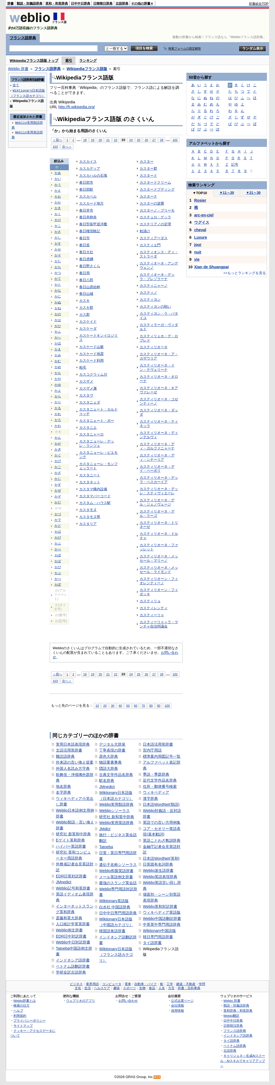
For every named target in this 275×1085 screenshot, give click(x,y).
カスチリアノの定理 (155, 224)
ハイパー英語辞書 (71, 846)
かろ (58, 420)
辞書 (10, 3)
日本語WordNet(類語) (161, 804)
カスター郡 (148, 168)
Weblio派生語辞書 (158, 870)
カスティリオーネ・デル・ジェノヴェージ (157, 502)
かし (58, 238)
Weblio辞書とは (24, 1000)
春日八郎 (86, 280)
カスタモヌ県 (89, 517)
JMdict (104, 829)
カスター (147, 161)
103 (55, 146)
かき (58, 208)
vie (197, 259)
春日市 (84, 238)
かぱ (58, 561)
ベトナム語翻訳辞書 (73, 966)
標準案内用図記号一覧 (161, 756)
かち (58, 267)
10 (97, 705)
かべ (58, 549)
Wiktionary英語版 (113, 901)
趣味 (116, 988)
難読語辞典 (65, 756)
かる (58, 408)
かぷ (58, 573)
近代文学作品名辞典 (160, 780)
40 (120, 705)
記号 (234, 164)
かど (58, 526)
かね (58, 308)
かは (58, 320)
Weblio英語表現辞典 (160, 876)
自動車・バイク (145, 984)
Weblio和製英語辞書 (116, 871)
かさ (58, 232)
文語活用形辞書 (69, 750)
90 (158, 705)
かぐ (58, 455)
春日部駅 (86, 189)
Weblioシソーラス (114, 810)
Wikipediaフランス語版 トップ (34, 61)
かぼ (58, 555)
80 (151, 705)
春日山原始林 (89, 287)
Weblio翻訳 (231, 1015)
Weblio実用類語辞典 (116, 804)
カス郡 (84, 315)
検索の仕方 (21, 1005)
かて (58, 279)
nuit (197, 252)
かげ (58, 461)
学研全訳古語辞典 (71, 972)
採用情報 (177, 1010)
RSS (157, 1077)
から (58, 396)
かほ (58, 343)
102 (175, 139)
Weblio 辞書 (18, 69)
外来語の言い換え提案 (74, 762)
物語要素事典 (110, 762)
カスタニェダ (89, 402)
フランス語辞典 (23, 38)
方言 (171, 988)
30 (112, 705)
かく (58, 214)
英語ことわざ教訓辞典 (161, 840)
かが (58, 443)
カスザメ (86, 381)
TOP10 (200, 193)
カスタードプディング (157, 189)
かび (58, 537)
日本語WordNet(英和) (161, 858)
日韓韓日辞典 (103, 3)
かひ (58, 326)
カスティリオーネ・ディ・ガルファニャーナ (157, 446)
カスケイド (88, 322)
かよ (58, 391)
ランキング (88, 61)
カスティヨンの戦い (155, 306)
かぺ (58, 579)
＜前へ (57, 139)
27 (154, 139)
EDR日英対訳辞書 (71, 876)
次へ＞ (67, 146)
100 (167, 705)
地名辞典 (63, 786)
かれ (58, 414)
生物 (142, 988)
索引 (68, 61)
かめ (58, 367)
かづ (58, 514)
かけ (58, 220)
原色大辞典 (108, 756)
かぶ (58, 543)
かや (58, 379)
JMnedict (63, 882)
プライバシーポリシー (29, 1020)
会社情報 (177, 1005)
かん (58, 438)
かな (58, 290)
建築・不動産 (186, 984)
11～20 (226, 193)
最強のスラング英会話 (118, 883)
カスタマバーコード (95, 496)
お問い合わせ (128, 1000)
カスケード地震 (91, 354)
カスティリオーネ (154, 347)
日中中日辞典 (80, 3)
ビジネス (76, 984)
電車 (128, 984)
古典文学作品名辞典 (116, 774)
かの (58, 314)
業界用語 (92, 984)
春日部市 (86, 182)
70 (143, 705)
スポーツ (129, 988)
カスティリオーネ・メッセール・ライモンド (159, 569)
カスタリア (88, 524)
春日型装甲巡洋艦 (93, 224)
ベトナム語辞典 (234, 1045)
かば (58, 532)
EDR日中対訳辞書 (71, 936)
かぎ (58, 449)
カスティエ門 (150, 245)
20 (100, 139)
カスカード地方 (91, 203)
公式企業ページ (182, 1000)
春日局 (84, 273)
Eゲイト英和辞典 (70, 840)
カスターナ (148, 196)
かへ (58, 337)
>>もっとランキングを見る (244, 273)
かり (58, 402)
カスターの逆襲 (152, 203)
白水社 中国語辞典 (114, 907)
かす (58, 243)
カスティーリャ (152, 615)
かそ (58, 255)
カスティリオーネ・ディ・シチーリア (157, 457)
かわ (58, 426)
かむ (58, 361)
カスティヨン (150, 299)
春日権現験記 (89, 231)
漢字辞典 (150, 798)
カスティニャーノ (154, 286)
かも (58, 373)
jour (197, 244)
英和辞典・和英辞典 (237, 1010)
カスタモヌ (88, 510)
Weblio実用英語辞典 (116, 823)
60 (136, 705)
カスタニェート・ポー (96, 421)
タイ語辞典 (231, 1040)
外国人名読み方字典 (73, 768)
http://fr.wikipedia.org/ (76, 107)
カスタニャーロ (91, 434)
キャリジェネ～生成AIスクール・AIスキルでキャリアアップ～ (242, 1060)
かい (58, 179)
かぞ (58, 496)
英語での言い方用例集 (161, 822)
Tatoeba (106, 847)
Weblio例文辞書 (69, 930)
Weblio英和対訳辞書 (160, 906)
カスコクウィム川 (93, 374)
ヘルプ (18, 1010)
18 (85, 139)
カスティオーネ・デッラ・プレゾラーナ (157, 277)
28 (162, 139)
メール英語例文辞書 (116, 877)
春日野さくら (89, 266)
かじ (58, 479)
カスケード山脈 (91, 347)
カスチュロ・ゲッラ (155, 217)
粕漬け (145, 231)
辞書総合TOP (259, 4)
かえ (58, 191)
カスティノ (148, 293)
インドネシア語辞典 (237, 1035)
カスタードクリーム (155, 182)
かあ (58, 173)
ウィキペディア (156, 792)
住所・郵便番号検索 (160, 786)
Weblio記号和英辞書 (73, 888)
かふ (58, 331)
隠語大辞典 (108, 768)
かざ (58, 473)
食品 (152, 988)
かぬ (58, 302)
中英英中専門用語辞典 (161, 924)
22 (115, 139)
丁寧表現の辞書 (112, 750)
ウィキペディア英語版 (161, 912)
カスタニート (89, 475)
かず (58, 485)
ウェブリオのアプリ (80, 1000)
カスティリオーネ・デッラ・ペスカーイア (159, 480)
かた (58, 261)
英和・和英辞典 (56, 3)
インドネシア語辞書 (73, 960)
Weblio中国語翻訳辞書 (162, 918)
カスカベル (88, 196)
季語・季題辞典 (156, 774)
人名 (161, 988)
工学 (170, 984)
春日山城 (86, 294)
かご (58, 467)
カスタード (148, 175)
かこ (58, 226)
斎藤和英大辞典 (69, 918)
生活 (87, 988)
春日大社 (86, 252)
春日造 (84, 245)
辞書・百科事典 (189, 988)
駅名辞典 (106, 780)
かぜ (58, 490)
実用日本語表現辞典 (73, 744)
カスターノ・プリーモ (157, 210)
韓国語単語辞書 (112, 931)
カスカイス (88, 161)
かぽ (58, 584)
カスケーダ (88, 328)
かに (58, 296)
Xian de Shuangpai (211, 267)
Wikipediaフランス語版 (87, 69)
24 (131, 139)
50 (128, 705)
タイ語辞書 (152, 943)
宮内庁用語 (152, 750)
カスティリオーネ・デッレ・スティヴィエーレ (159, 491)
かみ (58, 355)
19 (92, 139)
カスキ (84, 301)
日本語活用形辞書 (158, 744)
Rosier (200, 200)
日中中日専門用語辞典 (118, 913)
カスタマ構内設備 (93, 489)
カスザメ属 (88, 388)
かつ (58, 273)
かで (58, 520)
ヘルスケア (102, 988)
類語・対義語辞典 (29, 3)
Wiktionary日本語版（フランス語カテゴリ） (116, 955)
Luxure (200, 237)
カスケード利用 (91, 360)
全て (16, 85)
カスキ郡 (86, 308)
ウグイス (201, 222)
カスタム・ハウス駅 (95, 503)
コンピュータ (111, 984)
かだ (58, 502)
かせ (58, 249)
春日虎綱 (86, 259)
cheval (200, 230)
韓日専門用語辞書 (158, 937)
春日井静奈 (88, 217)
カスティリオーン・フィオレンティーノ (159, 581)
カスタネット (89, 482)
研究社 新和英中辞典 (116, 817)
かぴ (58, 567)
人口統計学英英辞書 (73, 924)
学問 (202, 984)
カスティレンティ (154, 608)
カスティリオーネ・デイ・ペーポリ (157, 469)
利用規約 (19, 1015)
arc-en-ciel (204, 215)
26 (146, 139)
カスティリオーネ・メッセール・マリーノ (159, 558)
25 (138, 139)
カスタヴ (86, 395)
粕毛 (82, 367)
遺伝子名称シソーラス (118, 864)
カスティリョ (150, 601)
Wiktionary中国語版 (159, 930)
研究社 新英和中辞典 (73, 834)
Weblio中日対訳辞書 (73, 942)
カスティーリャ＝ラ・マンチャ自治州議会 (159, 624)
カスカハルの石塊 (93, 175)
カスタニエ (88, 428)
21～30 (253, 193)
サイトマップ (23, 1025)
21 (108, 139)
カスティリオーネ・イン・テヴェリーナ (157, 367)
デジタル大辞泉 (112, 744)
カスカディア (89, 168)
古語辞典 (121, 3)
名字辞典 (63, 792)
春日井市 (86, 210)
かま (58, 349)
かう (58, 185)
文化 (78, 988)
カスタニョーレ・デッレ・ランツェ (96, 443)
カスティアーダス (154, 238)
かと (58, 284)
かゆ (58, 385)
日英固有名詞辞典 (158, 864)
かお (58, 196)
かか (58, 202)
